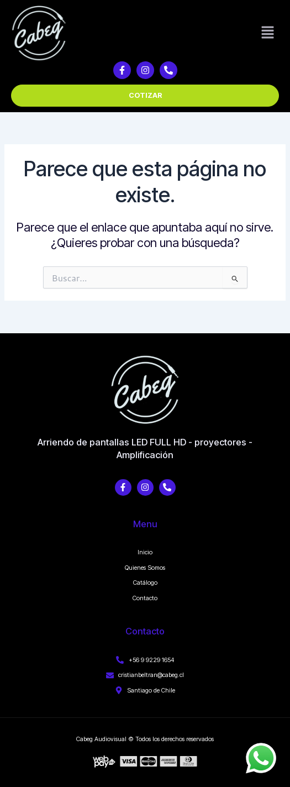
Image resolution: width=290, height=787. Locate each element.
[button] (268, 33)
